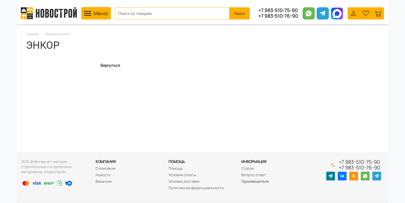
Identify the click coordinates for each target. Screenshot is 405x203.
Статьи (247, 168)
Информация (253, 161)
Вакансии (104, 181)
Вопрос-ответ (253, 174)
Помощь (176, 161)
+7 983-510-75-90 (278, 10)
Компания (106, 161)
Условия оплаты (182, 174)
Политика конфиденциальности (196, 187)
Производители (255, 181)
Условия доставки (183, 181)
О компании (106, 168)
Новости (103, 174)
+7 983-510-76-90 (278, 16)
